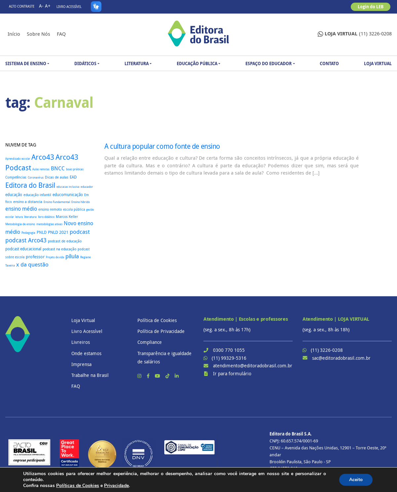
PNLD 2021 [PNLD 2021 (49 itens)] (58, 232)
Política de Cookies (157, 320)
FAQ (61, 33)
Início (14, 33)
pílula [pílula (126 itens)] (72, 256)
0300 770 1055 (229, 350)
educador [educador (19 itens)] (87, 187)
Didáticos (85, 63)
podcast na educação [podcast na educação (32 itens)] (59, 249)
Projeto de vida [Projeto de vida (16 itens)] (55, 257)
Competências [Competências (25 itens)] (15, 177)
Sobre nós (38, 33)
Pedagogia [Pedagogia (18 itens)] (28, 232)
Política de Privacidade (161, 331)
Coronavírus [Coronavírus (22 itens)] (36, 177)
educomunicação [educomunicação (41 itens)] (68, 194)
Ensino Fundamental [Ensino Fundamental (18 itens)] (57, 202)
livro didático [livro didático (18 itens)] (46, 217)
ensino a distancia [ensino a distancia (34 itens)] (27, 201)
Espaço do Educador (268, 63)
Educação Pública (197, 63)
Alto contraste (21, 6)
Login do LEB (370, 7)
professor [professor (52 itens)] (35, 257)
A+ (48, 6)
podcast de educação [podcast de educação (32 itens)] (65, 241)
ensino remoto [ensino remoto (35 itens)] (50, 209)
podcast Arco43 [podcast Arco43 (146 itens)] (26, 240)
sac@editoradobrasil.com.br (341, 358)
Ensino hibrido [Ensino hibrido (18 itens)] (80, 202)
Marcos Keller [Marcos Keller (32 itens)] (67, 216)
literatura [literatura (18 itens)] (30, 217)
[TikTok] (168, 376)
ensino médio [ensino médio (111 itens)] (21, 208)
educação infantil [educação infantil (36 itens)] (37, 194)
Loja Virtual (378, 63)
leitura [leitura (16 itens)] (19, 217)
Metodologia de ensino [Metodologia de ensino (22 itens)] (20, 224)
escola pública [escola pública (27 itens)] (74, 209)
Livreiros (80, 342)
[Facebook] (149, 376)
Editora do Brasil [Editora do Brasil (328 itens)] (30, 185)
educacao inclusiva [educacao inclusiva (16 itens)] (67, 186)
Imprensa (81, 364)
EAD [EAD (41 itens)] (73, 177)
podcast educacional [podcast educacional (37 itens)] (23, 248)
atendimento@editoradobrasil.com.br (252, 365)
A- (41, 6)
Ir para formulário (232, 373)
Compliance (149, 342)
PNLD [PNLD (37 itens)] (42, 232)
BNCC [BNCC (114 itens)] (58, 168)
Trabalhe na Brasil (90, 375)
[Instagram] (140, 376)
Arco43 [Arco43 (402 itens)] (42, 157)
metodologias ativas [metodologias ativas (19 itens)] (49, 224)
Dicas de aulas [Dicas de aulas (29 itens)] (56, 177)
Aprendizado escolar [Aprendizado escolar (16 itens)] (17, 158)
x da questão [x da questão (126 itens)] (32, 264)
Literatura (137, 63)
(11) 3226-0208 (355, 34)
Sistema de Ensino (25, 63)
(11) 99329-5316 (229, 358)
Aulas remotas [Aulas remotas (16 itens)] (41, 169)
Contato (329, 63)
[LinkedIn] (177, 376)
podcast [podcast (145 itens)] (80, 231)
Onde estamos (86, 353)
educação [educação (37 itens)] (13, 194)
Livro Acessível (69, 7)
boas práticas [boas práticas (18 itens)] (75, 169)
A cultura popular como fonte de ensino (162, 146)
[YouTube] (158, 376)
